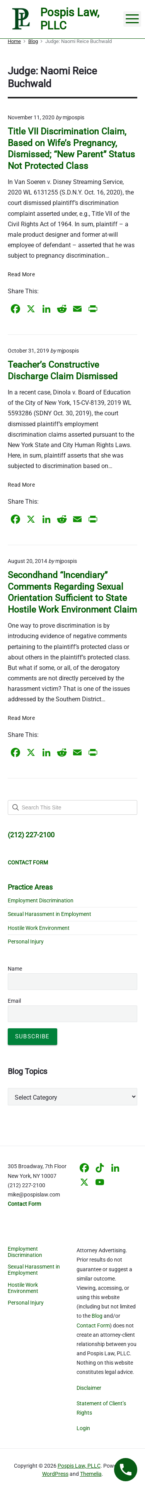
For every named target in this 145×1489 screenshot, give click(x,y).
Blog (97, 1316)
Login (83, 1428)
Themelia (91, 1474)
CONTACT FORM (28, 862)
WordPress (55, 1474)
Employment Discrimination (40, 900)
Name (15, 969)
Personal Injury (26, 941)
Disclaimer (89, 1388)
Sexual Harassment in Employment (49, 914)
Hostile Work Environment (39, 928)
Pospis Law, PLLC (79, 1466)
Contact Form (93, 1325)
